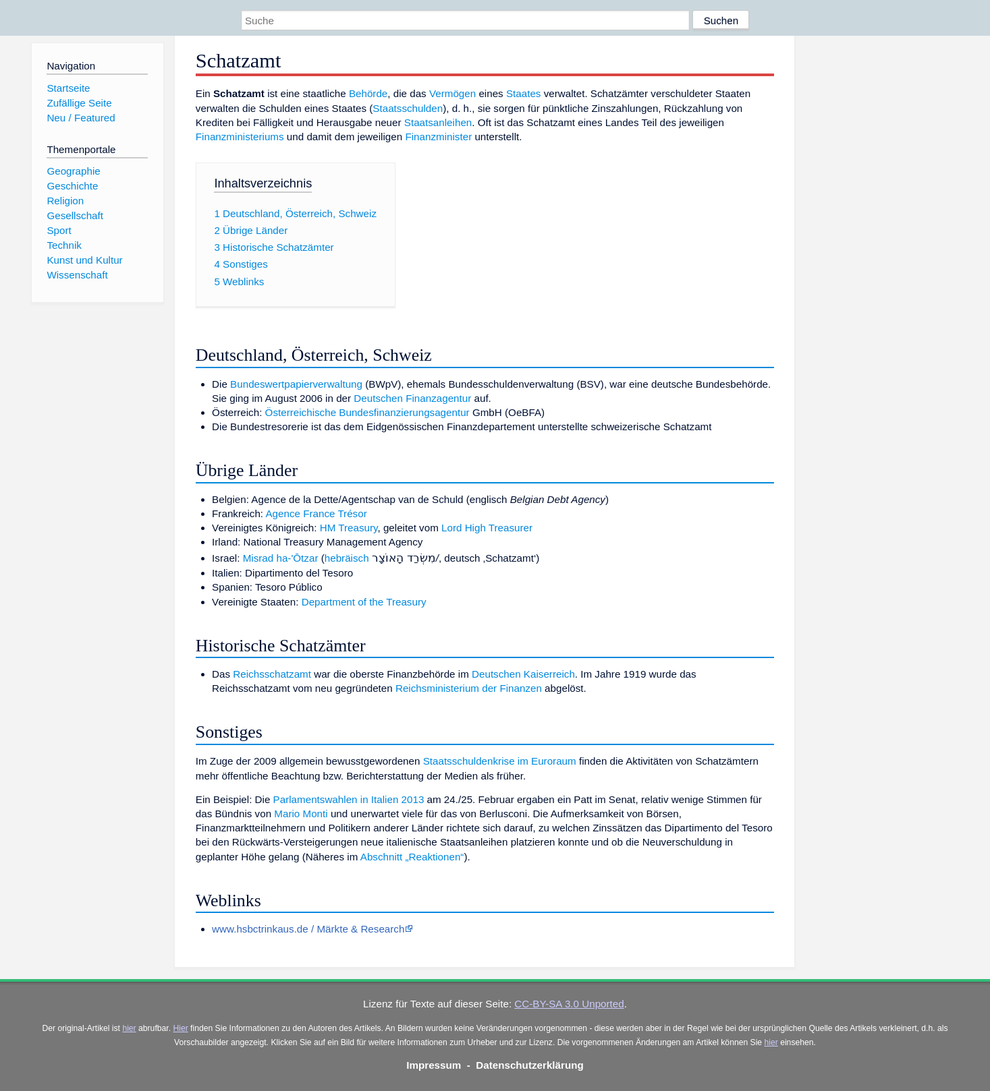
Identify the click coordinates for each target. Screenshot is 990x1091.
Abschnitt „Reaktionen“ (412, 856)
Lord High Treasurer (486, 527)
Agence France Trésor (315, 513)
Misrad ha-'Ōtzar (281, 558)
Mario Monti (300, 813)
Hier (180, 1028)
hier (129, 1028)
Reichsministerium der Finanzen (468, 688)
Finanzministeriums (240, 136)
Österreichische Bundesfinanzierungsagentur (367, 412)
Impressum (433, 1065)
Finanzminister (438, 136)
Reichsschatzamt (272, 674)
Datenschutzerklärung (530, 1065)
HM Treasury (349, 527)
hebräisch (347, 558)
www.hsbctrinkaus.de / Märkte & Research (308, 929)
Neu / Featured (81, 117)
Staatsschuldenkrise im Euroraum (499, 761)
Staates (523, 93)
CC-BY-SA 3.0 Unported (569, 1003)
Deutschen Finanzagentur (412, 398)
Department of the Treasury (364, 602)
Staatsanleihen (438, 122)
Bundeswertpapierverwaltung (296, 384)
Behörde (368, 93)
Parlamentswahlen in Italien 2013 (348, 799)
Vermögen (452, 93)
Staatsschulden (408, 108)
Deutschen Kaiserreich (523, 674)
